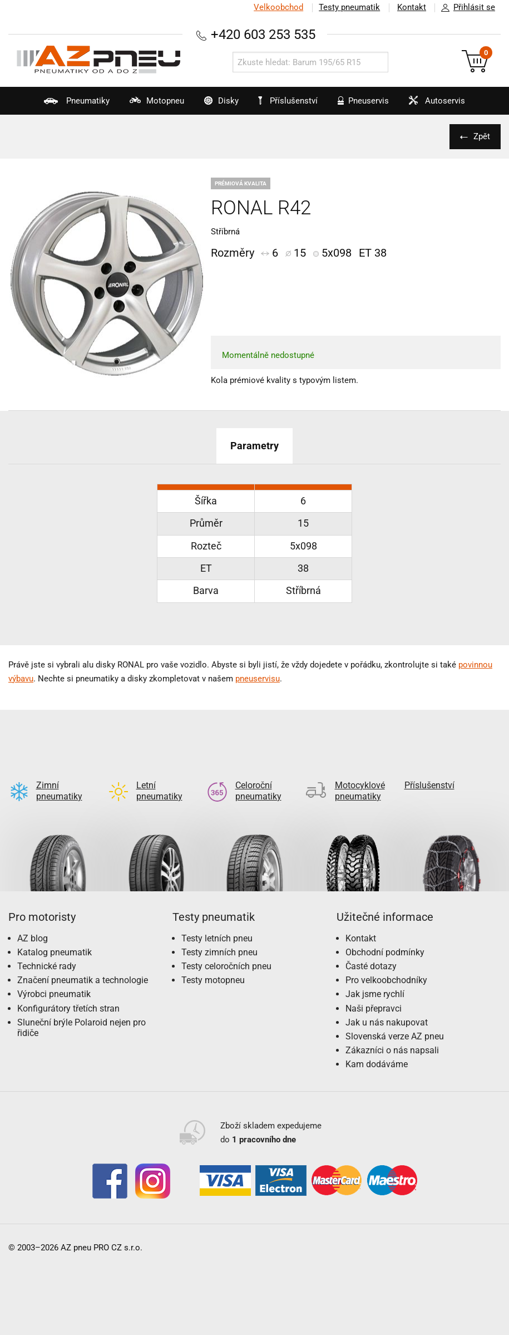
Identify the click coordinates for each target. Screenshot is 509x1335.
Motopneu (148, 105)
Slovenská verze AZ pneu (394, 1018)
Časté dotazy (371, 948)
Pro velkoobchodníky (386, 962)
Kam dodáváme (376, 1046)
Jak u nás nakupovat (386, 1004)
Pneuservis (361, 105)
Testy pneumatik (348, 7)
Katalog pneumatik (54, 934)
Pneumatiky (65, 105)
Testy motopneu (213, 962)
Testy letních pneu (217, 920)
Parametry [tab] (254, 445)
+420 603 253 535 (263, 34)
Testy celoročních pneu (226, 948)
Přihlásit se (465, 7)
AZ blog (32, 920)
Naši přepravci (373, 990)
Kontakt (411, 7)
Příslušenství (289, 101)
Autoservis (437, 105)
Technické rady (46, 948)
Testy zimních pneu (219, 934)
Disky (215, 105)
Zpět (481, 136)
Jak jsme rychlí (374, 976)
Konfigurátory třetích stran (68, 990)
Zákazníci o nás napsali (392, 1032)
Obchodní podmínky (384, 934)
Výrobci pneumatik (54, 976)
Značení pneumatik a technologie (82, 962)
